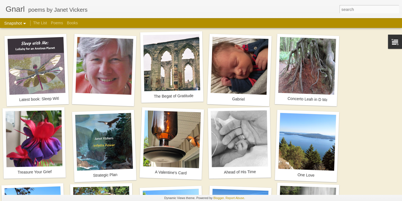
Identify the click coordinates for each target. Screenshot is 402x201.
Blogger (218, 198)
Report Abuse (234, 198)
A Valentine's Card (171, 172)
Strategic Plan (105, 175)
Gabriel (238, 99)
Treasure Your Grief (35, 171)
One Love (306, 175)
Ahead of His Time (240, 171)
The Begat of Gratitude (174, 96)
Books (72, 23)
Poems (57, 23)
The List (40, 23)
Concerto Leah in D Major (309, 99)
